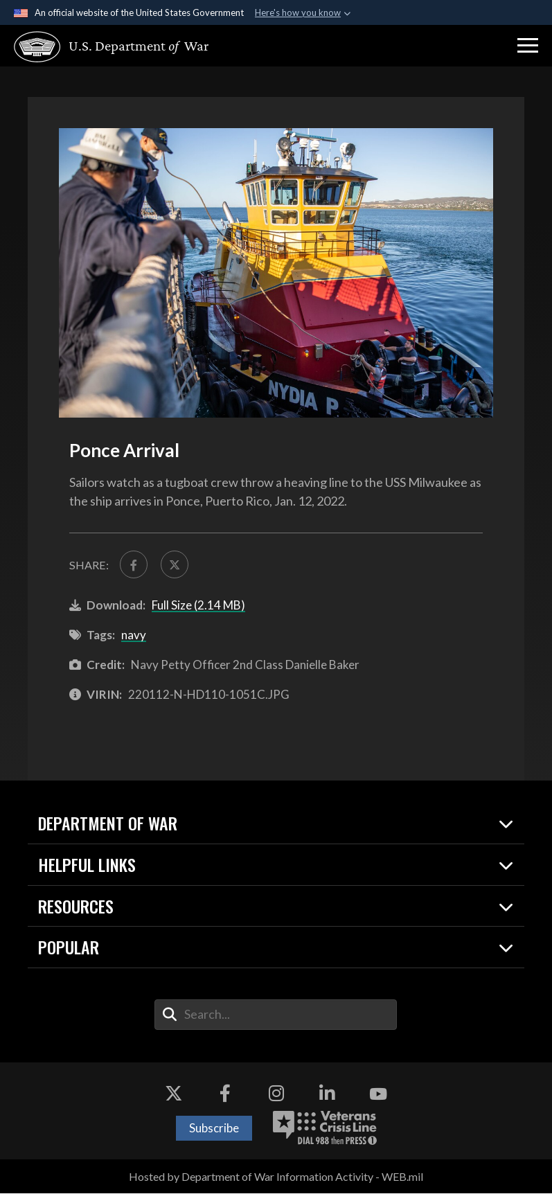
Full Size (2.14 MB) (198, 605)
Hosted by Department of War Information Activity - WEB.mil (276, 1177)
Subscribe (214, 1128)
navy (133, 635)
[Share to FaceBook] (134, 565)
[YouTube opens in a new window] (378, 1094)
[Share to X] (175, 565)
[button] (527, 45)
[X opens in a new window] (174, 1094)
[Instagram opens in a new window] (276, 1094)
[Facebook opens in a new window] (225, 1094)
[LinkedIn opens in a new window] (327, 1094)
